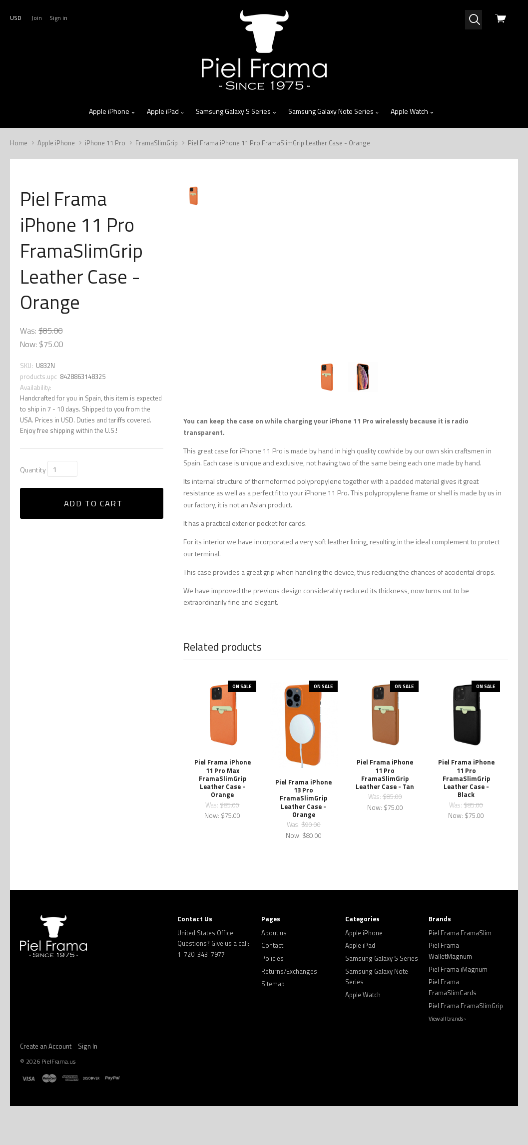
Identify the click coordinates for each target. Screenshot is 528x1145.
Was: (28, 331)
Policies (272, 997)
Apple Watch (412, 111)
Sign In (87, 1085)
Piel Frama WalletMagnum (450, 990)
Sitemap (273, 1023)
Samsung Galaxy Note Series (334, 111)
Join (36, 17)
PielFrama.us (58, 1100)
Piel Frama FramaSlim (460, 972)
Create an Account (45, 1085)
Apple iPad (166, 111)
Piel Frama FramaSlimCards (453, 1026)
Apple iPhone (112, 111)
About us (274, 972)
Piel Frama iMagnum (458, 1008)
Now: (28, 344)
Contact (272, 985)
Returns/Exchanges (289, 1010)
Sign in (58, 17)
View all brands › (447, 1058)
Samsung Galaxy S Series (236, 111)
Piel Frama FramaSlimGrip (466, 1045)
